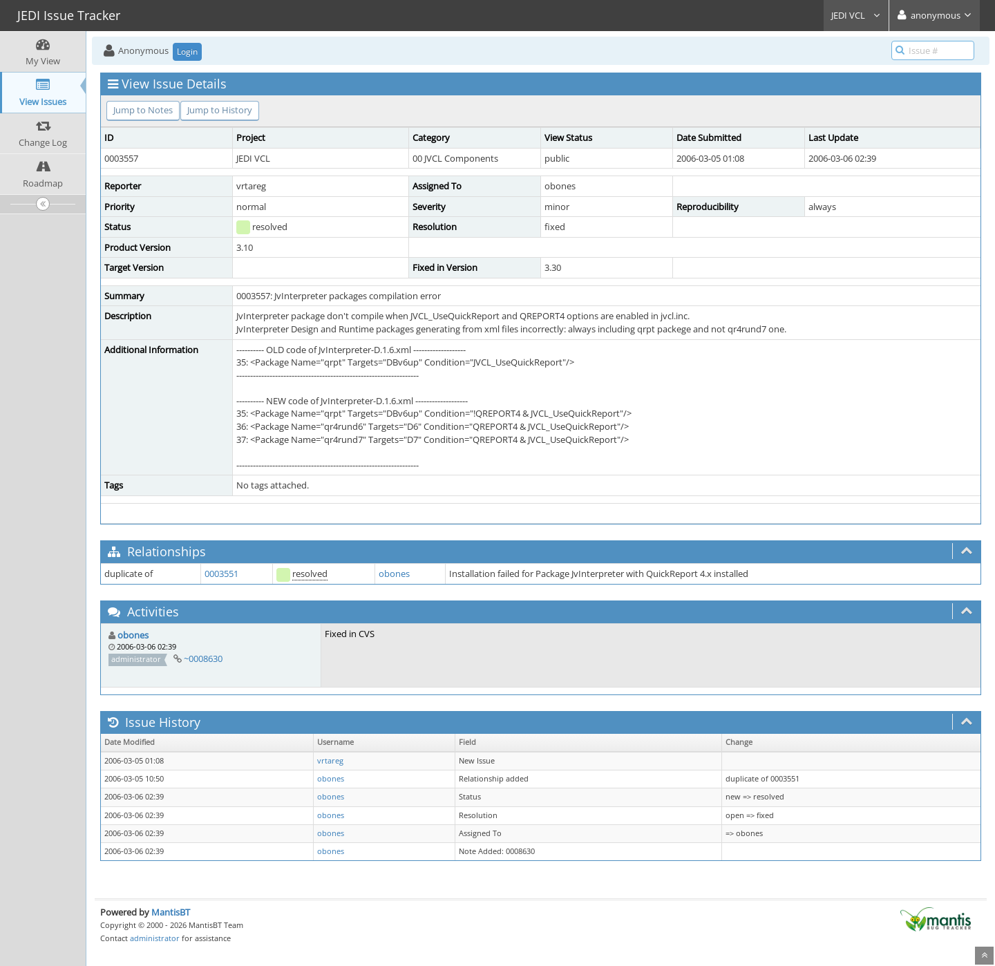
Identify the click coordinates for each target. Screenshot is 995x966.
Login (187, 51)
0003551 (221, 573)
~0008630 (203, 658)
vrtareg (330, 761)
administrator (155, 938)
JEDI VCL (856, 15)
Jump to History (219, 110)
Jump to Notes (143, 110)
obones (394, 573)
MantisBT (170, 912)
